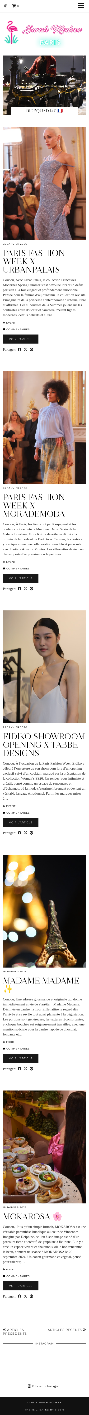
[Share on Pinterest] (31, 349)
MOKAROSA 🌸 (33, 1217)
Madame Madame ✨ (41, 985)
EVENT (11, 322)
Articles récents (67, 1330)
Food (10, 1042)
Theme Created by (44, 1409)
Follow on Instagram (44, 1386)
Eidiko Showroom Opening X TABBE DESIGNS (44, 744)
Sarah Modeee (49, 1402)
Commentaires (16, 329)
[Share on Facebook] (20, 349)
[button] (82, 6)
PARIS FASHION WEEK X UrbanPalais (34, 261)
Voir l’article (20, 339)
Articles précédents (15, 1331)
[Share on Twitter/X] (25, 349)
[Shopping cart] (15, 6)
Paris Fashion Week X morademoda (34, 505)
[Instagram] (5, 6)
